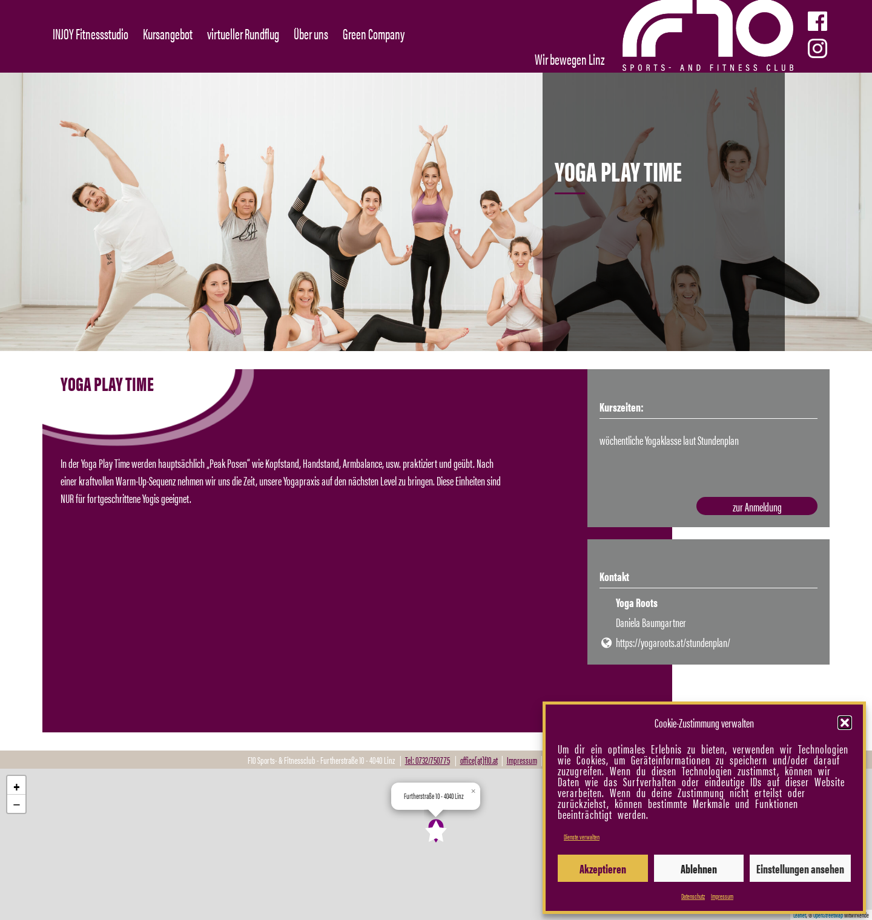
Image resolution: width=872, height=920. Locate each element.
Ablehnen (699, 868)
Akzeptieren (603, 868)
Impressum (722, 895)
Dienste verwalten (582, 836)
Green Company (374, 33)
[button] (845, 723)
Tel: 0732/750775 (427, 760)
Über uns (311, 33)
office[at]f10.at (479, 760)
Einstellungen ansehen (800, 868)
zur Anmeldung (757, 506)
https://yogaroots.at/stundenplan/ (673, 642)
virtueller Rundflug (243, 33)
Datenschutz (693, 895)
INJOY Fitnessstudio (90, 33)
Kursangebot (168, 33)
